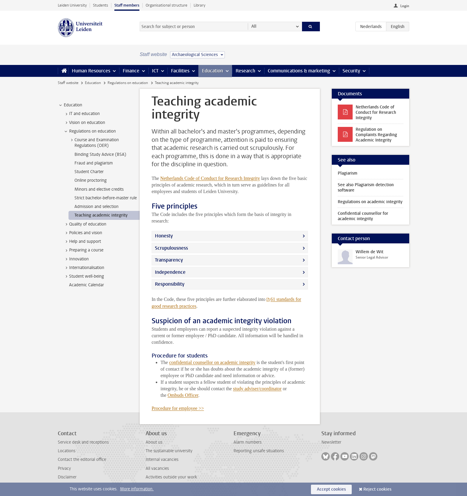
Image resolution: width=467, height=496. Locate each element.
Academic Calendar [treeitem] (86, 285)
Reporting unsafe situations (259, 451)
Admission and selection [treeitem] (96, 206)
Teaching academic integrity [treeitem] (100, 215)
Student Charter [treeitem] (89, 172)
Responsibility (169, 284)
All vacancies (157, 468)
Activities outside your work (171, 477)
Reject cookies (377, 489)
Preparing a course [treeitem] (83, 250)
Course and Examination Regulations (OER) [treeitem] (94, 142)
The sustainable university (169, 451)
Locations (66, 451)
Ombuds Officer (183, 395)
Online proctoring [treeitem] (90, 180)
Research (245, 71)
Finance (131, 71)
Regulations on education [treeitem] (89, 131)
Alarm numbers (247, 442)
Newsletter (331, 442)
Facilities (180, 71)
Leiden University (72, 5)
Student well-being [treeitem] (83, 276)
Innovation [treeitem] (76, 259)
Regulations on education (128, 82)
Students (100, 5)
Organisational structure (166, 5)
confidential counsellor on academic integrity (212, 362)
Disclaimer (67, 477)
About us (154, 442)
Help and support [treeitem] (82, 242)
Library (199, 5)
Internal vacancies (162, 459)
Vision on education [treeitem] (84, 123)
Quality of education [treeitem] (84, 224)
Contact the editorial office (82, 459)
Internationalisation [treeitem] (83, 268)
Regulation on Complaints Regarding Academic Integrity (376, 135)
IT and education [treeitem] (81, 114)
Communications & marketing (299, 71)
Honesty (164, 236)
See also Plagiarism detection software (366, 187)
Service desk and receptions (83, 442)
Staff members (126, 5)
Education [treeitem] (70, 105)
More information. (137, 489)
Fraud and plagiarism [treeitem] (93, 163)
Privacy (64, 468)
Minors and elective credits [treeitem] (99, 189)
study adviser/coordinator (257, 388)
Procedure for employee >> (178, 408)
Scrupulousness (171, 248)
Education (212, 71)
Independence (170, 272)
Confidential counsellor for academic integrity (363, 216)
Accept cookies (331, 489)
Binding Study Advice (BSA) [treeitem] (100, 154)
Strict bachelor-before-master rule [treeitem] (105, 198)
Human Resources (91, 71)
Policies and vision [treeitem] (82, 233)
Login (404, 6)
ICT (155, 71)
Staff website (68, 82)
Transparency (169, 260)
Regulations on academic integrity (370, 202)
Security (351, 71)
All (253, 26)
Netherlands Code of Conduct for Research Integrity (210, 178)
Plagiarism (347, 173)
